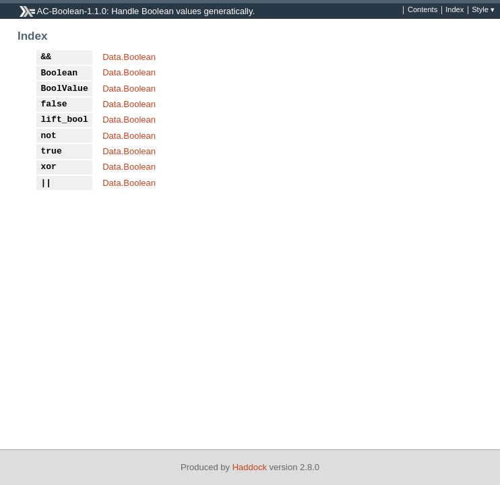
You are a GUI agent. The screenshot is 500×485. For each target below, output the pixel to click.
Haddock (249, 467)
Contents (422, 10)
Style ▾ (483, 10)
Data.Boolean (129, 57)
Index (454, 10)
